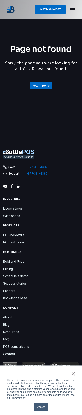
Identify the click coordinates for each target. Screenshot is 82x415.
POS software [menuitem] (13, 242)
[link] (11, 9)
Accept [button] (41, 407)
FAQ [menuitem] (6, 339)
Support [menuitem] (9, 291)
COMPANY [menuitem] (10, 308)
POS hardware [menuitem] (13, 235)
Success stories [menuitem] (15, 283)
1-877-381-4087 (50, 9)
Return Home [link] (41, 85)
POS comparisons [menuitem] (16, 347)
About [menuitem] (7, 317)
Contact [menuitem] (9, 354)
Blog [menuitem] (6, 325)
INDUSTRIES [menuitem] (11, 199)
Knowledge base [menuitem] (15, 298)
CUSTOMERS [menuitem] (12, 252)
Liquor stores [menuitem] (13, 208)
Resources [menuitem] (11, 332)
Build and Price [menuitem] (13, 261)
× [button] (73, 373)
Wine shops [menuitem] (11, 216)
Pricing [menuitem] (8, 269)
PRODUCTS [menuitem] (11, 225)
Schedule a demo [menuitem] (15, 276)
